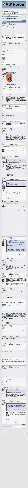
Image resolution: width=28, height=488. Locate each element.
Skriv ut (24, 20)
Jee (2, 200)
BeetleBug (4, 50)
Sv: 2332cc (10, 42)
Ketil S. (3, 366)
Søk (10, 16)
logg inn (12, 10)
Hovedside (4, 16)
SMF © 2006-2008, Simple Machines (18, 431)
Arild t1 (3, 400)
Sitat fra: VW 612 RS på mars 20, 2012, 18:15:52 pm (13, 240)
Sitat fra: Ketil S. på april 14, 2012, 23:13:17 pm (12, 389)
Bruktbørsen (7, 18)
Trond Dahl (3, 67)
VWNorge (3, 18)
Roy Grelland (3, 144)
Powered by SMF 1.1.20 (10, 431)
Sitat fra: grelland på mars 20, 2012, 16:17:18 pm (12, 158)
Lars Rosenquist (4, 261)
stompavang (4, 23)
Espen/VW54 (4, 386)
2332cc (15, 18)
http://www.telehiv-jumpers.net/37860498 (11, 422)
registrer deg (17, 10)
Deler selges (11, 18)
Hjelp (8, 16)
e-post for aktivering (11, 11)
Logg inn (13, 16)
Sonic (3, 288)
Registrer (16, 16)
